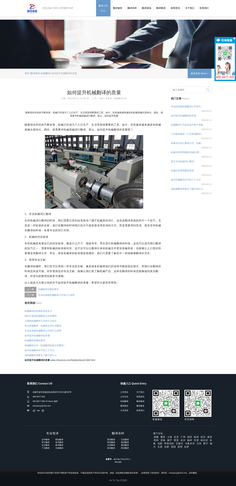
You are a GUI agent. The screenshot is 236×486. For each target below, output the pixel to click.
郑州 (156, 440)
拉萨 (186, 446)
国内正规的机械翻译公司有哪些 (41, 316)
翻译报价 (124, 406)
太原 (159, 446)
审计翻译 (45, 442)
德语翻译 (125, 442)
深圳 (189, 437)
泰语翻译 (111, 448)
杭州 (196, 437)
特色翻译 (124, 401)
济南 (162, 440)
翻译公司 (103, 8)
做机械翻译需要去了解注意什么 (41, 355)
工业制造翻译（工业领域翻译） (187, 134)
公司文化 (124, 397)
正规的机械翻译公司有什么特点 (41, 321)
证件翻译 (45, 439)
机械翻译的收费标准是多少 (38, 311)
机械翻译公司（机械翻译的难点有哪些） (45, 345)
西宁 (205, 443)
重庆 (162, 437)
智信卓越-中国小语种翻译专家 (57, 8)
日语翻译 (125, 439)
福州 (189, 440)
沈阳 (159, 443)
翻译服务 (117, 8)
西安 (176, 440)
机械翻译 (45, 73)
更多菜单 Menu (199, 73)
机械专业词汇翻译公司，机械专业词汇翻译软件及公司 (187, 143)
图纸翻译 (59, 439)
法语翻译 (111, 445)
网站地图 (118, 462)
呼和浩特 (169, 443)
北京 (176, 437)
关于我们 (189, 8)
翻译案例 (161, 8)
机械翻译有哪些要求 (48, 289)
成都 (156, 437)
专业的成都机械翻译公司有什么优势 (56, 295)
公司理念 (124, 392)
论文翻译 (45, 445)
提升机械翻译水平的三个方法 (39, 350)
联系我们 (204, 8)
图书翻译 (59, 445)
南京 (209, 437)
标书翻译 (59, 442)
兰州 (199, 443)
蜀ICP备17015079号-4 (122, 459)
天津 (196, 440)
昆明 (180, 446)
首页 (27, 73)
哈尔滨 (204, 440)
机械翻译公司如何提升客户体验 (187, 124)
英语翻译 (111, 439)
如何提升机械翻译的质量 (37, 335)
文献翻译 (59, 448)
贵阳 (173, 446)
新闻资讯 (175, 8)
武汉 (203, 437)
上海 (169, 437)
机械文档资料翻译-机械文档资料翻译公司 (187, 152)
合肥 (166, 446)
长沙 (183, 440)
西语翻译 (125, 448)
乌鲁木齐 (190, 443)
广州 (183, 437)
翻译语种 (132, 8)
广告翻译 (45, 448)
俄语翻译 (125, 445)
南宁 (169, 440)
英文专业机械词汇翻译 (182, 161)
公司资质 (124, 410)
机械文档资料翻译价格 (182, 170)
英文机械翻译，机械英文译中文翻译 (43, 325)
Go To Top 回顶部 (118, 480)
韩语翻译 (111, 442)
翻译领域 (146, 8)
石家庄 (179, 443)
